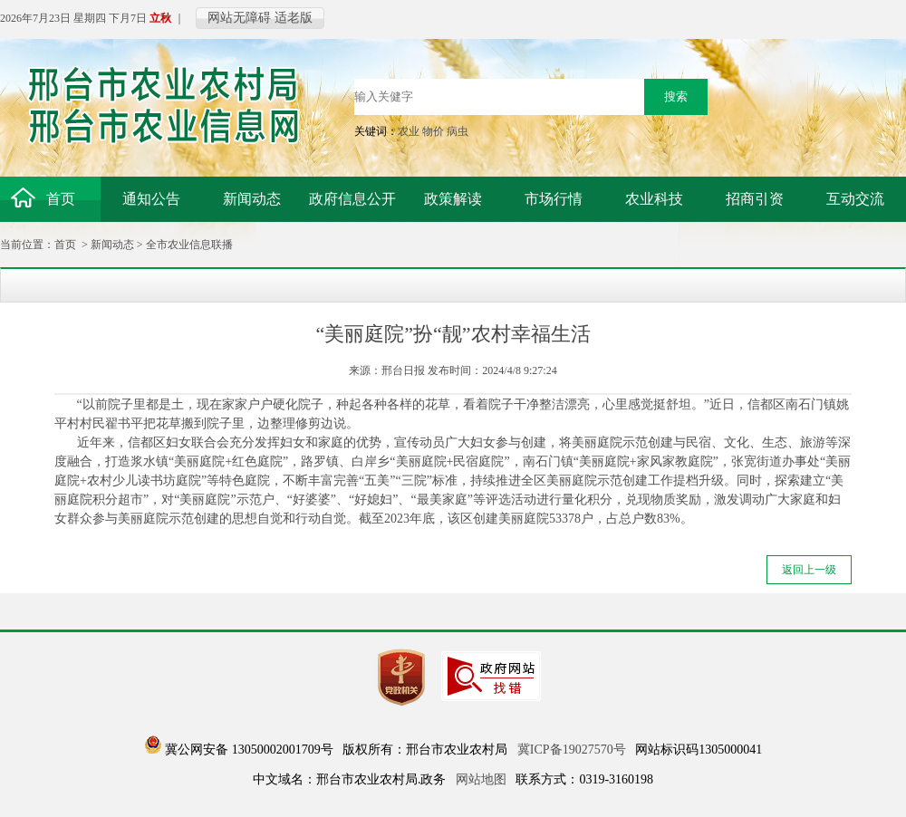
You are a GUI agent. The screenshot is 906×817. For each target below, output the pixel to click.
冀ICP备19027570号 (571, 749)
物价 (433, 131)
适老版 (294, 17)
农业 (408, 131)
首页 (65, 244)
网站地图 (481, 779)
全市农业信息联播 (189, 244)
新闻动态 (112, 244)
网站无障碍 (239, 17)
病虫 (457, 131)
